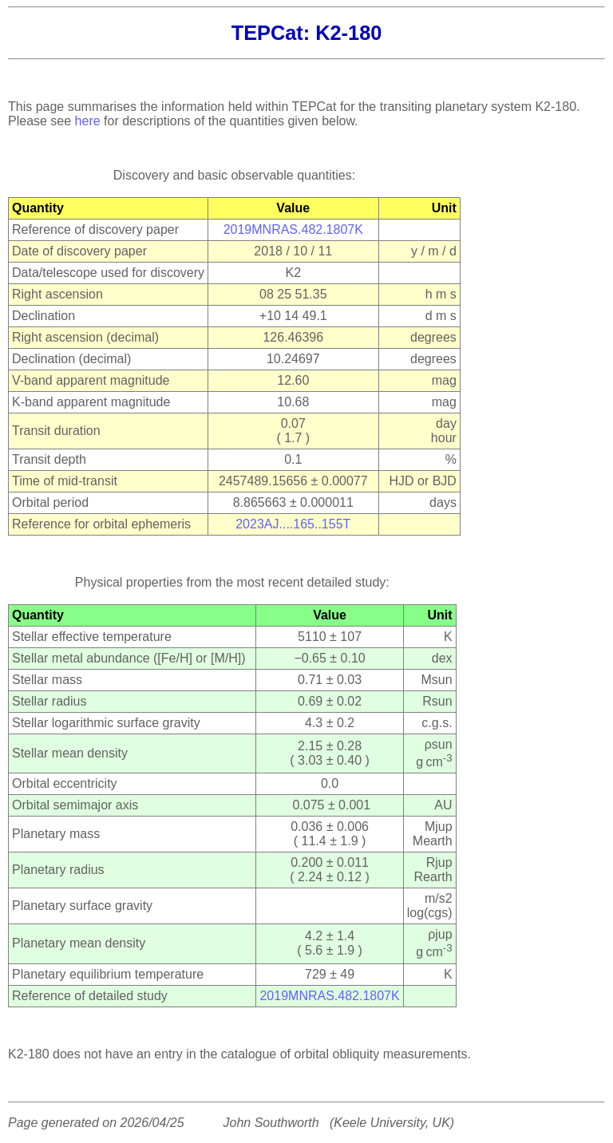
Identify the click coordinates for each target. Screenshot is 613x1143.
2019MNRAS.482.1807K (293, 229)
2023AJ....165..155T (292, 524)
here (88, 121)
